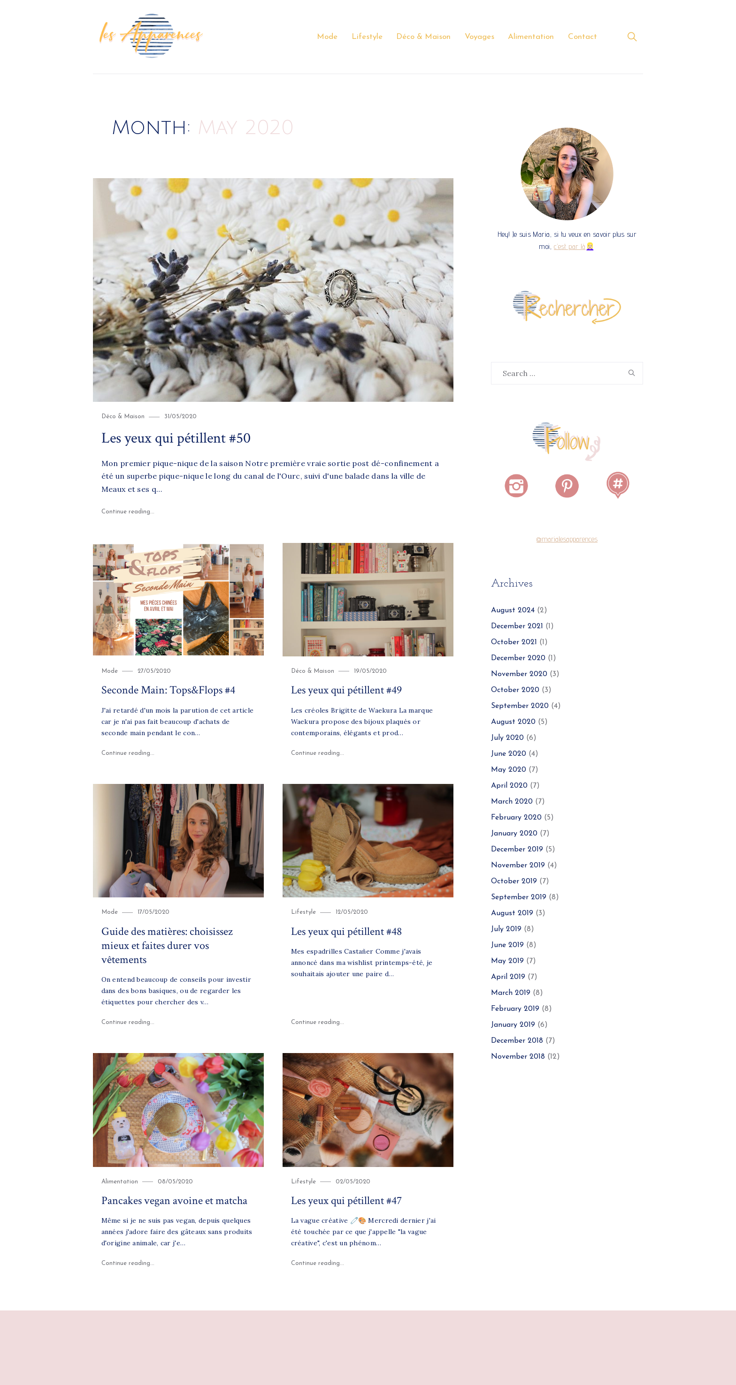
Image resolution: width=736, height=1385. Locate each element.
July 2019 (506, 929)
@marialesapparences (567, 539)
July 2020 (507, 738)
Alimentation (531, 37)
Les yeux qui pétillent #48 (346, 931)
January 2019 (513, 1025)
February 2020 (516, 818)
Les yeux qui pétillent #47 (346, 1200)
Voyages (479, 37)
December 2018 (517, 1041)
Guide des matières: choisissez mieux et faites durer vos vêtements (167, 945)
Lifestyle (367, 37)
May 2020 (508, 770)
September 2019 (518, 898)
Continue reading (128, 512)
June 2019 (507, 945)
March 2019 (510, 993)
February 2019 (515, 1009)
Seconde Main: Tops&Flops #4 (168, 690)
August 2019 (512, 914)
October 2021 (514, 643)
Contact (582, 37)
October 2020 (515, 690)
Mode (327, 37)
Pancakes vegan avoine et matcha (174, 1200)
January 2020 (514, 834)
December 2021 (517, 627)
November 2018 (518, 1057)
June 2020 (508, 754)
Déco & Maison (423, 37)
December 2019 (517, 850)
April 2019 (508, 977)
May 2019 (507, 961)
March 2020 (512, 802)
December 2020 (518, 658)
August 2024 (513, 611)
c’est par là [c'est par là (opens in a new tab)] (569, 246)
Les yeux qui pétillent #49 (346, 690)
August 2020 (513, 722)
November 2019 (518, 866)
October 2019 (514, 882)
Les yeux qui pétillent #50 (176, 437)
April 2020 (509, 786)
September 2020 (520, 706)
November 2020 (519, 674)
